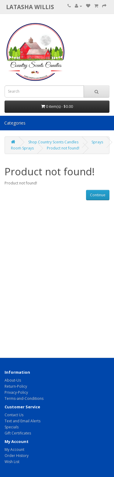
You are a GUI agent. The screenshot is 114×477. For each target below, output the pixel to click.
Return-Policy (16, 386)
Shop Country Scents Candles (53, 142)
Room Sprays (22, 148)
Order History (17, 455)
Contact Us (14, 414)
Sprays (97, 142)
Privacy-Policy (16, 392)
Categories (15, 123)
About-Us (13, 380)
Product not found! (63, 148)
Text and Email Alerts (22, 421)
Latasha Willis (30, 7)
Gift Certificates (18, 433)
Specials (12, 427)
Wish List (12, 461)
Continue (97, 194)
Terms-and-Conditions (24, 398)
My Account (14, 449)
